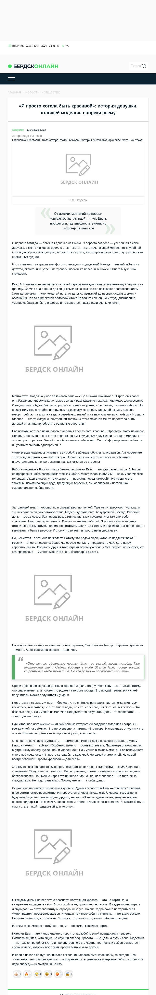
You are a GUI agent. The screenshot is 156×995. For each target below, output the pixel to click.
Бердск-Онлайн (31, 135)
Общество (18, 129)
